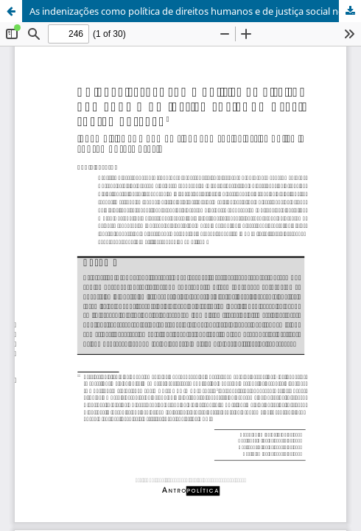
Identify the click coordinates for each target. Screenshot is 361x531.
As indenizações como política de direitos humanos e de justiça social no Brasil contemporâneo (195, 11)
